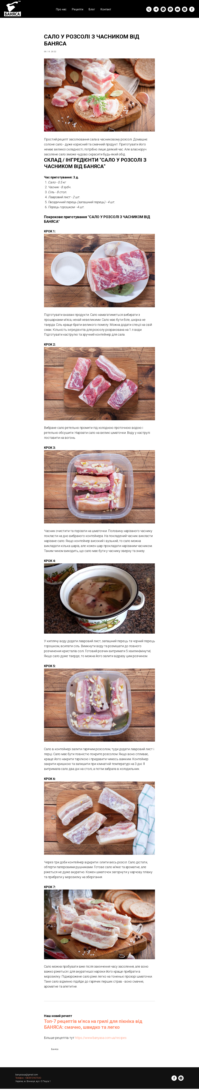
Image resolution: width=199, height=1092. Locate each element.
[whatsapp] (163, 9)
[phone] (149, 9)
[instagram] (184, 9)
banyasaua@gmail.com (26, 1078)
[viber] (170, 9)
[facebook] (192, 9)
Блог (92, 9)
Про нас (61, 9)
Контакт (105, 9)
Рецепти (77, 9)
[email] (177, 9)
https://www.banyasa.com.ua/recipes (101, 1039)
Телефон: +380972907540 (28, 1081)
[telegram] (156, 9)
